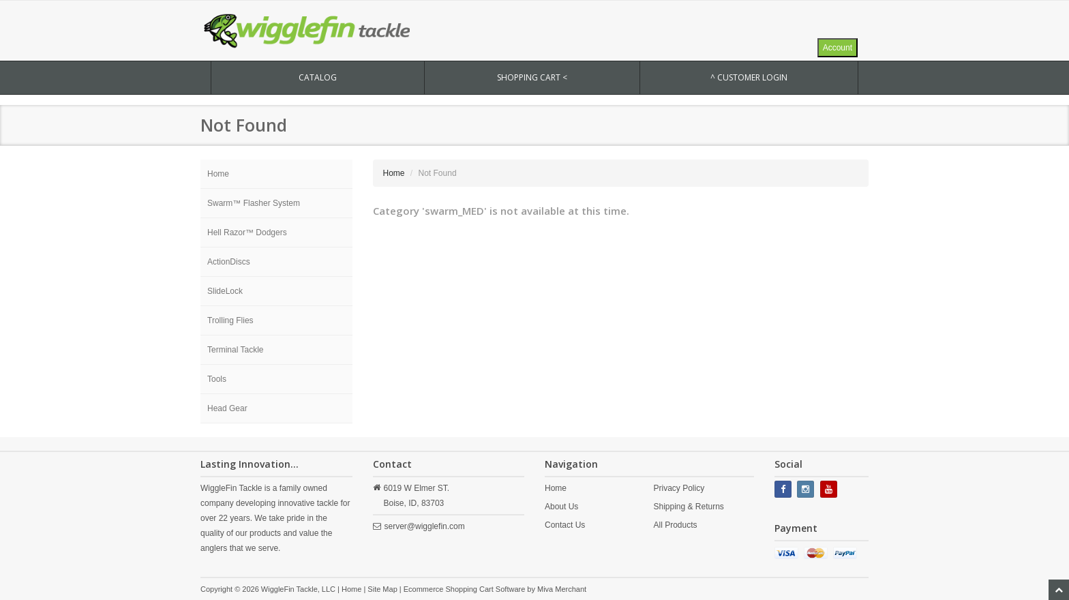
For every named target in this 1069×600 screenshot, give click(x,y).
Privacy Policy (678, 488)
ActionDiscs (228, 262)
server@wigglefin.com (425, 526)
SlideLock (225, 291)
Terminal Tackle (235, 350)
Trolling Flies (230, 320)
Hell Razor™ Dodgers (247, 232)
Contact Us (565, 525)
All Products (675, 525)
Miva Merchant (561, 589)
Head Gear (227, 408)
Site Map (382, 589)
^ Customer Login (748, 77)
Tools (216, 379)
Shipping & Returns (688, 506)
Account (837, 47)
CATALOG (318, 77)
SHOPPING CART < (532, 77)
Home (218, 174)
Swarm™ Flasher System (253, 203)
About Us (561, 506)
